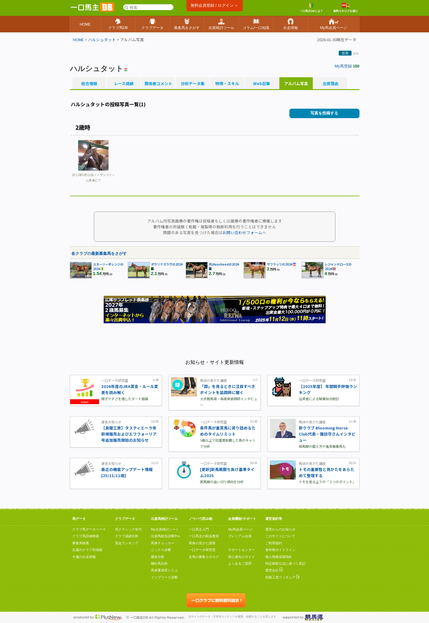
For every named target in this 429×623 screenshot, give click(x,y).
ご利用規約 (273, 543)
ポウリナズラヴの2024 (167, 264)
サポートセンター (241, 550)
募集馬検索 (80, 543)
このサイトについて (280, 536)
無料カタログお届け (345, 8)
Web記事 (261, 83)
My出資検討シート (165, 529)
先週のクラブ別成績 (87, 550)
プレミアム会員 (240, 536)
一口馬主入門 (199, 529)
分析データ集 (193, 83)
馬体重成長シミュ (164, 570)
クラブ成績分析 (126, 536)
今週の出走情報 (84, 557)
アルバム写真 (296, 83)
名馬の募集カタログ (204, 557)
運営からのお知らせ (280, 529)
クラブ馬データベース (89, 529)
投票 (345, 53)
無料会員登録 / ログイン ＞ (214, 5)
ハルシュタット (102, 39)
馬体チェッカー (162, 543)
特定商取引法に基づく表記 (285, 563)
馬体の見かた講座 (202, 543)
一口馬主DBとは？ (311, 8)
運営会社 (274, 570)
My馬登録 (343, 66)
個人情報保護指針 (278, 557)
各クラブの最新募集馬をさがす (99, 253)
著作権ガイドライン (280, 550)
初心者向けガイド (241, 557)
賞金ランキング (126, 543)
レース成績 (124, 83)
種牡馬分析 (159, 563)
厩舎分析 (157, 557)
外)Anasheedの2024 (224, 264)
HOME (78, 39)
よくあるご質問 (240, 563)
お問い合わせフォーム (242, 232)
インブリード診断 (164, 577)
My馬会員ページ (240, 529)
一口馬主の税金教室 (204, 536)
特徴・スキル (227, 83)
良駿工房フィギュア (282, 577)
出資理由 (330, 83)
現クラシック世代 (128, 529)
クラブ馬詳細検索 (85, 536)
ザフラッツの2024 (279, 264)
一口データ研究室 (202, 550)
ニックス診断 (161, 550)
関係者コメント (158, 83)
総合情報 (89, 83)
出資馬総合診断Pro (165, 536)
